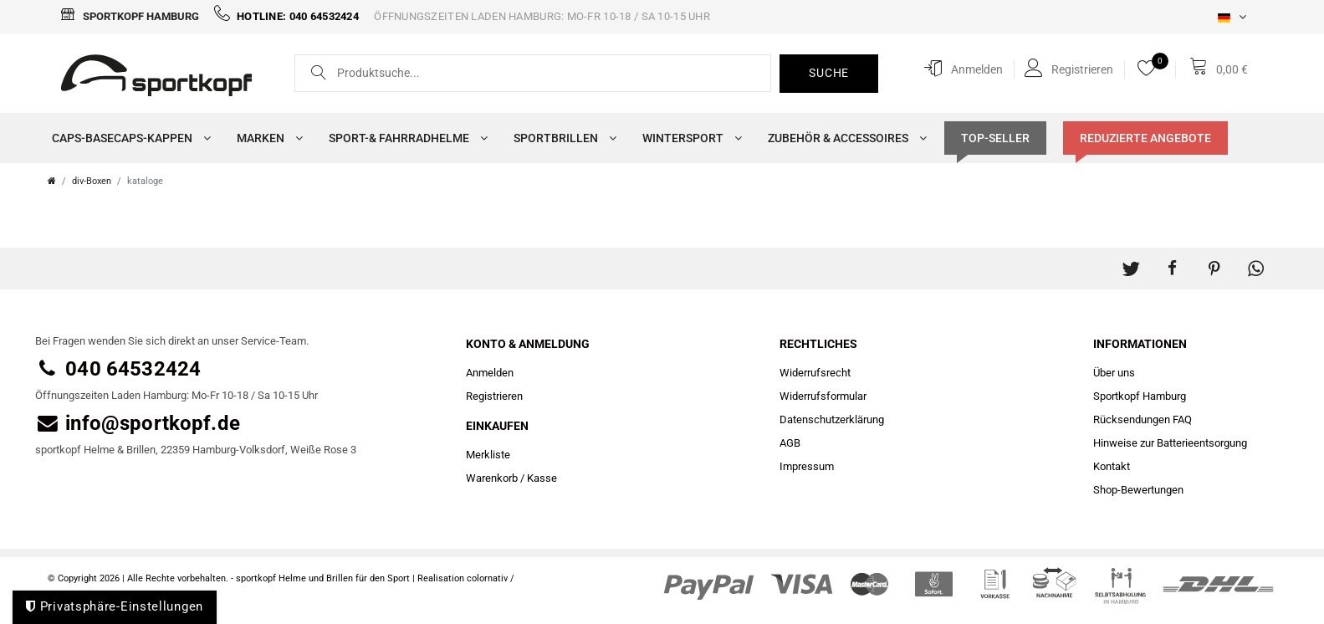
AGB (790, 443)
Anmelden (490, 372)
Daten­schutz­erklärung (832, 419)
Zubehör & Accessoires (843, 138)
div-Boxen (91, 181)
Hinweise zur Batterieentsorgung (1170, 443)
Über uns (1114, 372)
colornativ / (490, 578)
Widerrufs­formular (823, 396)
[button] (1130, 260)
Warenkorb (492, 478)
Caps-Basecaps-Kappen (127, 138)
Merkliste (488, 454)
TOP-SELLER (995, 138)
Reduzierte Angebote (1145, 138)
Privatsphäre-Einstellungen (114, 606)
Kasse (542, 478)
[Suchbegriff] (533, 74)
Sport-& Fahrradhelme (404, 138)
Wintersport (688, 138)
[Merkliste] (1150, 68)
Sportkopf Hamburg (129, 16)
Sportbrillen (561, 138)
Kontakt (1111, 466)
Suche (829, 72)
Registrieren (494, 396)
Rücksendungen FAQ (1142, 419)
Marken (266, 138)
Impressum (807, 466)
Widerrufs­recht (815, 372)
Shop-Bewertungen (1138, 489)
